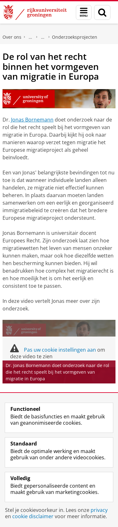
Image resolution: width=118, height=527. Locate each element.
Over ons (12, 37)
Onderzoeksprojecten (74, 37)
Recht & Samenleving (43, 37)
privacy (99, 510)
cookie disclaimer (32, 516)
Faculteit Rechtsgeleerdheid (30, 37)
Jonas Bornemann (32, 119)
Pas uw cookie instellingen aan (60, 349)
